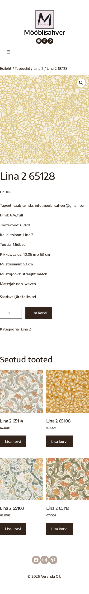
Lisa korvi (39, 313)
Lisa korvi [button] (13, 441)
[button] (81, 83)
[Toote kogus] (11, 313)
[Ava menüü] (8, 52)
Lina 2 (38, 68)
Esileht (6, 68)
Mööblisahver (44, 32)
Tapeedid (22, 68)
